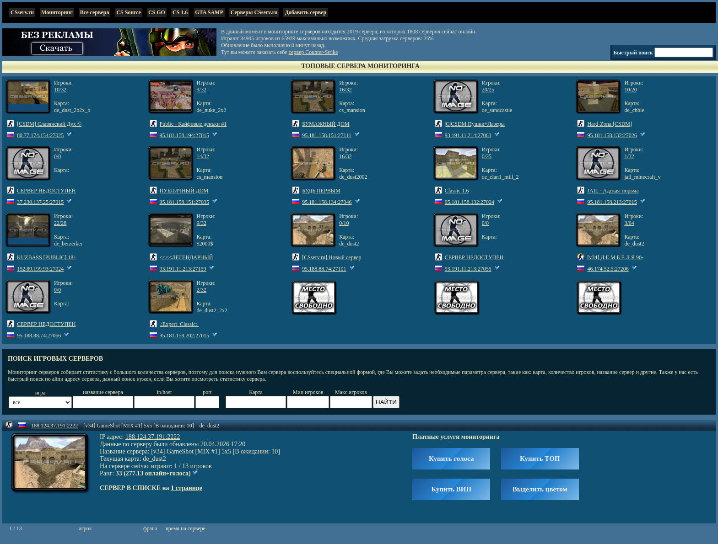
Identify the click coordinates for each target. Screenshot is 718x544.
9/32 (201, 89)
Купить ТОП (540, 458)
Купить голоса (451, 458)
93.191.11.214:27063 (468, 135)
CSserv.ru (22, 12)
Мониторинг (57, 12)
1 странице (186, 488)
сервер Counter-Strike (313, 52)
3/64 (629, 223)
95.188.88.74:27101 (324, 269)
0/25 (486, 156)
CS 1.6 (180, 12)
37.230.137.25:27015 (40, 202)
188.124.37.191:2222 (54, 425)
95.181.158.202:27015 (184, 335)
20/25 (488, 89)
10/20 (630, 89)
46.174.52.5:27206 (607, 269)
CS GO (156, 12)
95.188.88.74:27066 (39, 335)
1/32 (629, 156)
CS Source (128, 12)
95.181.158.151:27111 (326, 135)
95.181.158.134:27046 (326, 202)
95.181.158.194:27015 (184, 135)
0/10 (344, 223)
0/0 (57, 156)
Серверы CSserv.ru (254, 12)
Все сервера (94, 12)
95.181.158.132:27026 (612, 135)
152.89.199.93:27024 (40, 269)
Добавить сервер (305, 12)
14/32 (203, 156)
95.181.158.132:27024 (469, 202)
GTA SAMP (209, 12)
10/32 (60, 89)
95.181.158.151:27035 (184, 202)
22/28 (60, 223)
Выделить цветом (540, 489)
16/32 (345, 89)
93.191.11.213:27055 (468, 269)
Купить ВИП (451, 489)
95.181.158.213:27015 (612, 202)
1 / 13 (15, 528)
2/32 (201, 290)
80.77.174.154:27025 (40, 135)
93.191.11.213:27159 (183, 269)
